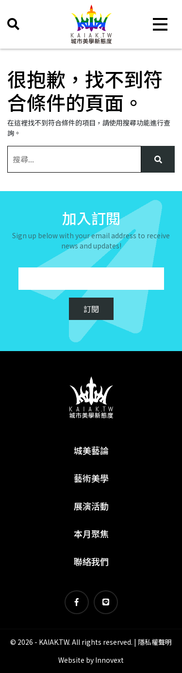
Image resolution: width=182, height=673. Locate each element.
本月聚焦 (91, 533)
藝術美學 (91, 478)
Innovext (109, 660)
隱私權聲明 (155, 642)
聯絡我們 (91, 561)
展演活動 (91, 505)
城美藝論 (91, 450)
